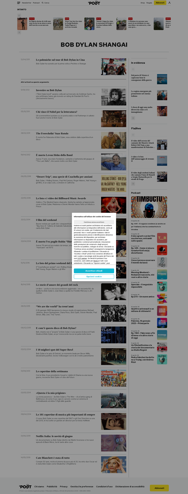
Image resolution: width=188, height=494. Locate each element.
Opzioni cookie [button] (94, 276)
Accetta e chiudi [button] (94, 271)
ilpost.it (96, 261)
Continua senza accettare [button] (94, 222)
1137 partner (82, 258)
